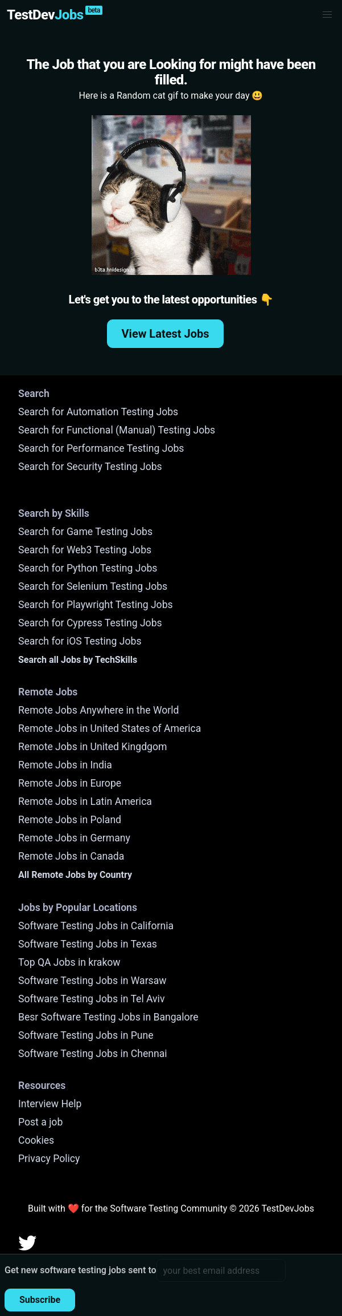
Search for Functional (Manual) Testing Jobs (116, 430)
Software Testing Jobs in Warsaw (92, 980)
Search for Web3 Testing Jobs (84, 550)
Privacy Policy (49, 1158)
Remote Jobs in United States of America (109, 728)
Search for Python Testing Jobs (87, 568)
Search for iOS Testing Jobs (80, 641)
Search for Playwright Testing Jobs (95, 604)
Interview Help (49, 1104)
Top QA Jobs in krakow (69, 962)
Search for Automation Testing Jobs (98, 412)
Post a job (40, 1122)
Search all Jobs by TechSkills (77, 659)
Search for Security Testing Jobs (90, 466)
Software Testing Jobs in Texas (87, 944)
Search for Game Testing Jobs (85, 531)
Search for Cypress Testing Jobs (90, 623)
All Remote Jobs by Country (75, 874)
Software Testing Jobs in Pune (86, 1035)
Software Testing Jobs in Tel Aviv (91, 999)
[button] (327, 15)
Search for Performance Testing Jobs (101, 448)
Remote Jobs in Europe (69, 783)
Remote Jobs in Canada (71, 856)
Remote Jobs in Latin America (85, 801)
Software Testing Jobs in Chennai (92, 1053)
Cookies (36, 1140)
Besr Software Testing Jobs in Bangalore (108, 1017)
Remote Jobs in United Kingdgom (92, 746)
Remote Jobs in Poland (69, 819)
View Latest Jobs (165, 334)
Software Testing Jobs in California (96, 926)
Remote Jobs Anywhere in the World (98, 710)
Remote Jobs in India (65, 765)
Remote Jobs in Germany (74, 838)
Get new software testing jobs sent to (80, 1270)
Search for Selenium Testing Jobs (92, 586)
